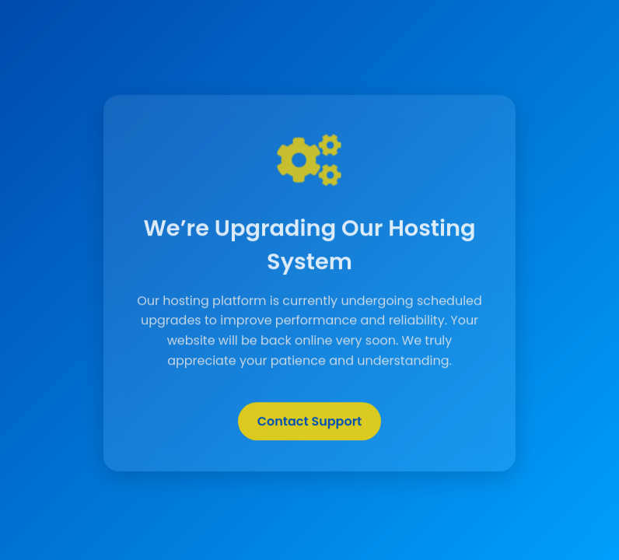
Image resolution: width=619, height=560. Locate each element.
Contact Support (309, 422)
